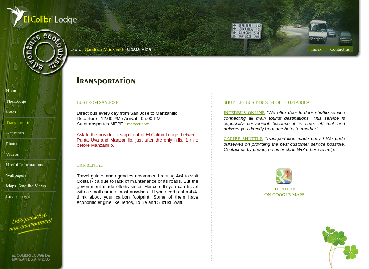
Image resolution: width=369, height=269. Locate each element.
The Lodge (16, 101)
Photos (12, 143)
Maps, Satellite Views (26, 185)
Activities (15, 133)
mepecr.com (138, 123)
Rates (11, 111)
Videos (12, 154)
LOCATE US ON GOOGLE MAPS (284, 191)
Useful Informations (24, 164)
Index (316, 49)
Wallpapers (16, 175)
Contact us (340, 49)
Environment (18, 196)
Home (11, 90)
